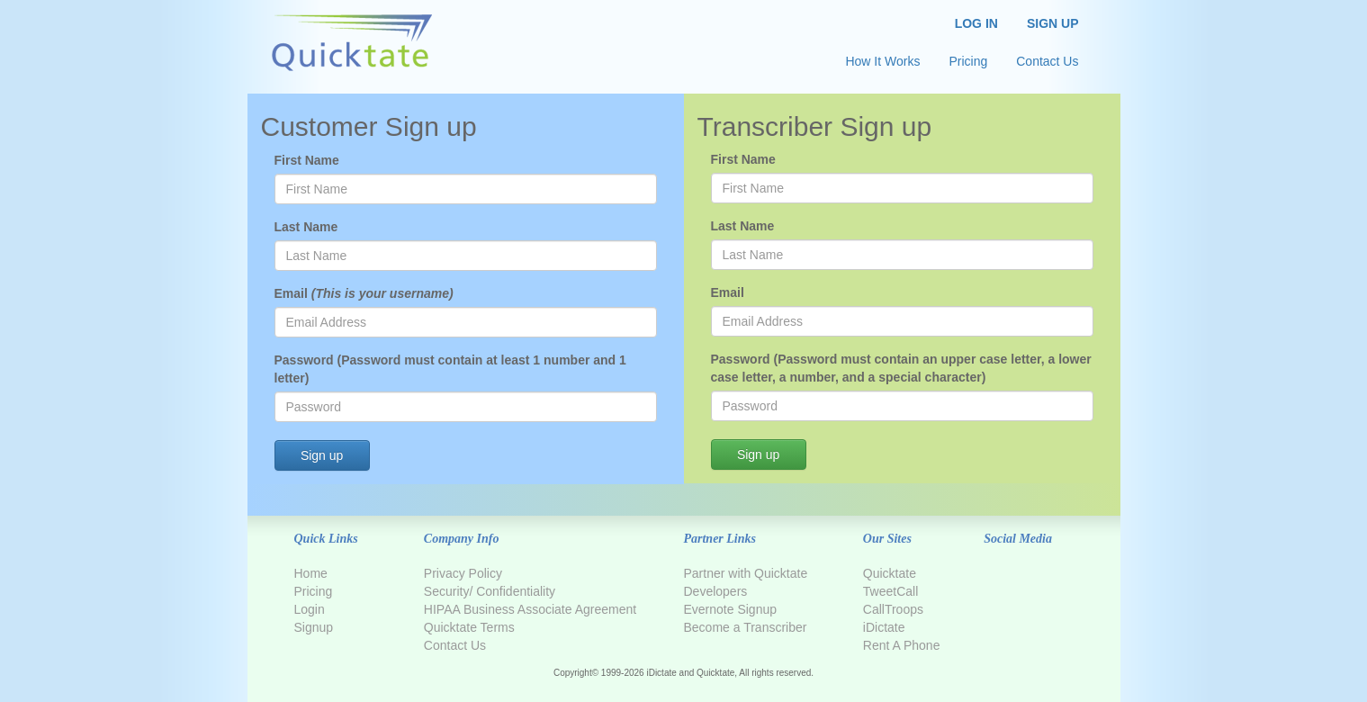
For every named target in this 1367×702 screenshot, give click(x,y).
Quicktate (889, 573)
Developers (715, 591)
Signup (314, 627)
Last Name (306, 227)
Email (364, 293)
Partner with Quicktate (745, 573)
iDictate (884, 627)
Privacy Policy (463, 573)
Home (311, 573)
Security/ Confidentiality (489, 591)
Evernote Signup (730, 609)
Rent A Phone (901, 645)
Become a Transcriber (744, 627)
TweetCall (890, 591)
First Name (306, 160)
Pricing (313, 591)
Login (309, 609)
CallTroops (893, 609)
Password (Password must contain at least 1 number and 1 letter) (450, 369)
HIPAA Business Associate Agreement (530, 609)
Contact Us (455, 645)
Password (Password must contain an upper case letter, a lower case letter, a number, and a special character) (901, 368)
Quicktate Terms (469, 627)
